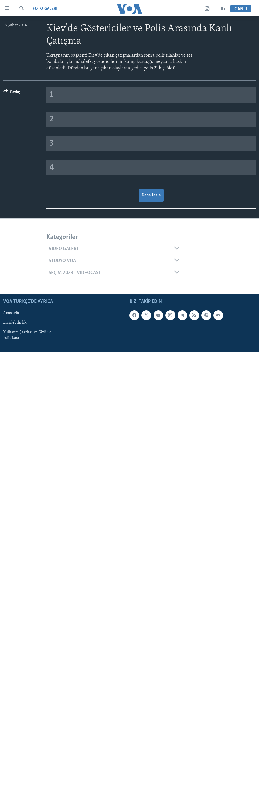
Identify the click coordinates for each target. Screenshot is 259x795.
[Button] (12, 92)
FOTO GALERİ (45, 8)
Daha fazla (151, 195)
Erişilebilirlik (15, 323)
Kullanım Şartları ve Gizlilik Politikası (27, 335)
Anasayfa (11, 313)
